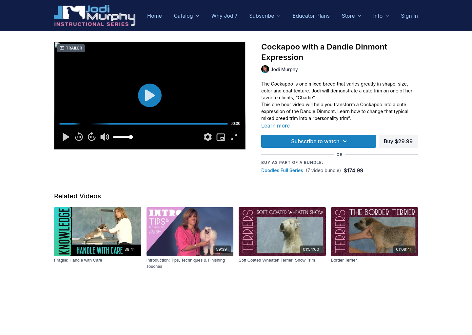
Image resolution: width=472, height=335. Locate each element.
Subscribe (265, 15)
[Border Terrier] (374, 260)
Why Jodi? (224, 15)
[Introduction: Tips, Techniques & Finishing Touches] (190, 263)
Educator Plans (311, 15)
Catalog (186, 15)
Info (381, 15)
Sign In (409, 15)
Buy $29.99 (398, 141)
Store (351, 15)
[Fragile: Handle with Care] (97, 260)
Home (154, 15)
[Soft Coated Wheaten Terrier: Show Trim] (282, 260)
